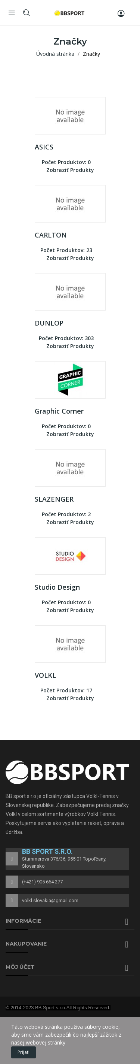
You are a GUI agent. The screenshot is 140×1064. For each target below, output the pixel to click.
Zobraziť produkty (70, 169)
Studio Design (57, 587)
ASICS (44, 146)
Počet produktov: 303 (66, 338)
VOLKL (45, 675)
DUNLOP (49, 322)
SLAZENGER (54, 499)
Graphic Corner (59, 410)
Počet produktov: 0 (66, 162)
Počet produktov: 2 (66, 514)
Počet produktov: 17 (66, 690)
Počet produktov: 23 (66, 250)
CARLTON (51, 234)
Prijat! (23, 1052)
